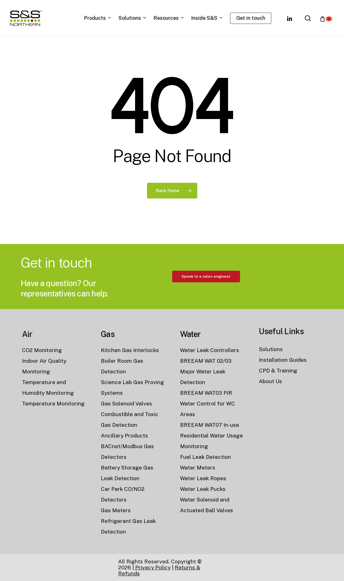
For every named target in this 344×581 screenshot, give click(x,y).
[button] (206, 304)
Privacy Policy (153, 567)
